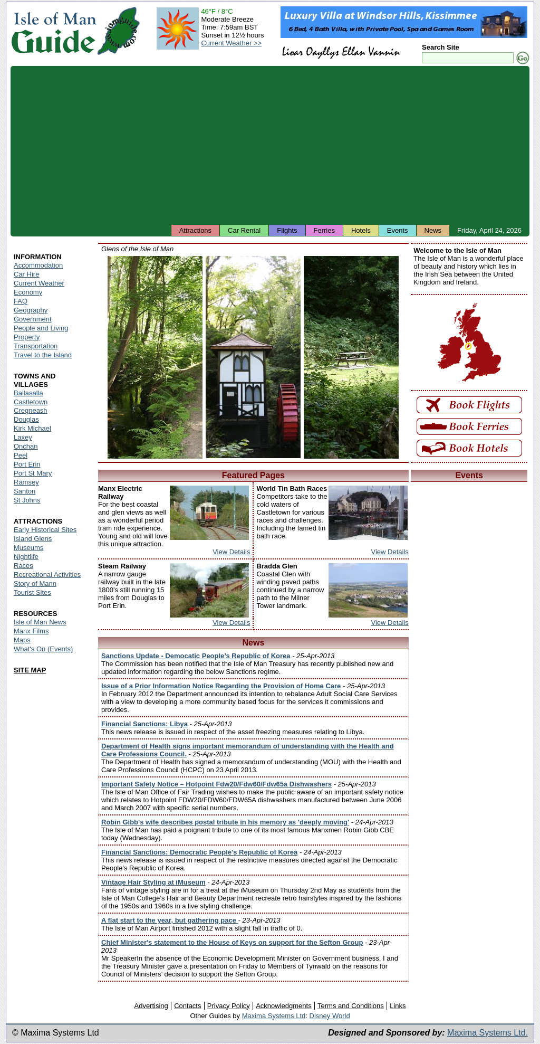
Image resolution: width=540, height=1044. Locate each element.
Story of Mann (35, 583)
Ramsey (26, 482)
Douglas (26, 419)
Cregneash (30, 410)
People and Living (41, 328)
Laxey (23, 437)
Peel (20, 455)
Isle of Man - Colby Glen (155, 357)
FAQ (20, 301)
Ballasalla (28, 393)
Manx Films (31, 631)
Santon (24, 491)
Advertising (151, 1006)
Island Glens (33, 539)
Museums (28, 548)
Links (398, 1006)
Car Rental (244, 230)
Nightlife (26, 557)
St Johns (27, 500)
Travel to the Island (43, 355)
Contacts (187, 1006)
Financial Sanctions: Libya (144, 724)
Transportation (35, 346)
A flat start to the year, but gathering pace (169, 920)
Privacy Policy (228, 1006)
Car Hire (26, 274)
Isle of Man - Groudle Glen (253, 357)
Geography (30, 310)
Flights (287, 230)
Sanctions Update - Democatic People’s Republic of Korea (196, 656)
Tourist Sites (32, 592)
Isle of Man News (40, 622)
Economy (28, 292)
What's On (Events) (43, 649)
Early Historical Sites (45, 530)
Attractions (195, 230)
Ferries (324, 230)
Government (33, 319)
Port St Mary (33, 473)
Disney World (330, 1016)
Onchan (26, 446)
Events (397, 230)
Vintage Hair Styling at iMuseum (153, 882)
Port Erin (27, 464)
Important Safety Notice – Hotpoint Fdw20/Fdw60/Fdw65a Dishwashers (216, 784)
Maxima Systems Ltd (274, 1016)
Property (27, 337)
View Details (231, 552)
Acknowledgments (284, 1006)
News (433, 230)
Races (23, 566)
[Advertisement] (270, 145)
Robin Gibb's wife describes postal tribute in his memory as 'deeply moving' (225, 822)
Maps (22, 640)
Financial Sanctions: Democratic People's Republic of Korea (199, 852)
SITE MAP (30, 670)
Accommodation (38, 265)
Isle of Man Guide (54, 31)
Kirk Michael (32, 428)
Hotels (361, 230)
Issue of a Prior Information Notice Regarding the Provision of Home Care (221, 686)
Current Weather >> (231, 43)
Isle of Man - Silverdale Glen (351, 357)
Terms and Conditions (350, 1006)
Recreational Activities (47, 574)
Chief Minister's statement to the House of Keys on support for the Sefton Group (232, 942)
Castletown (30, 402)
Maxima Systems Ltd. (487, 1032)
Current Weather (39, 283)
